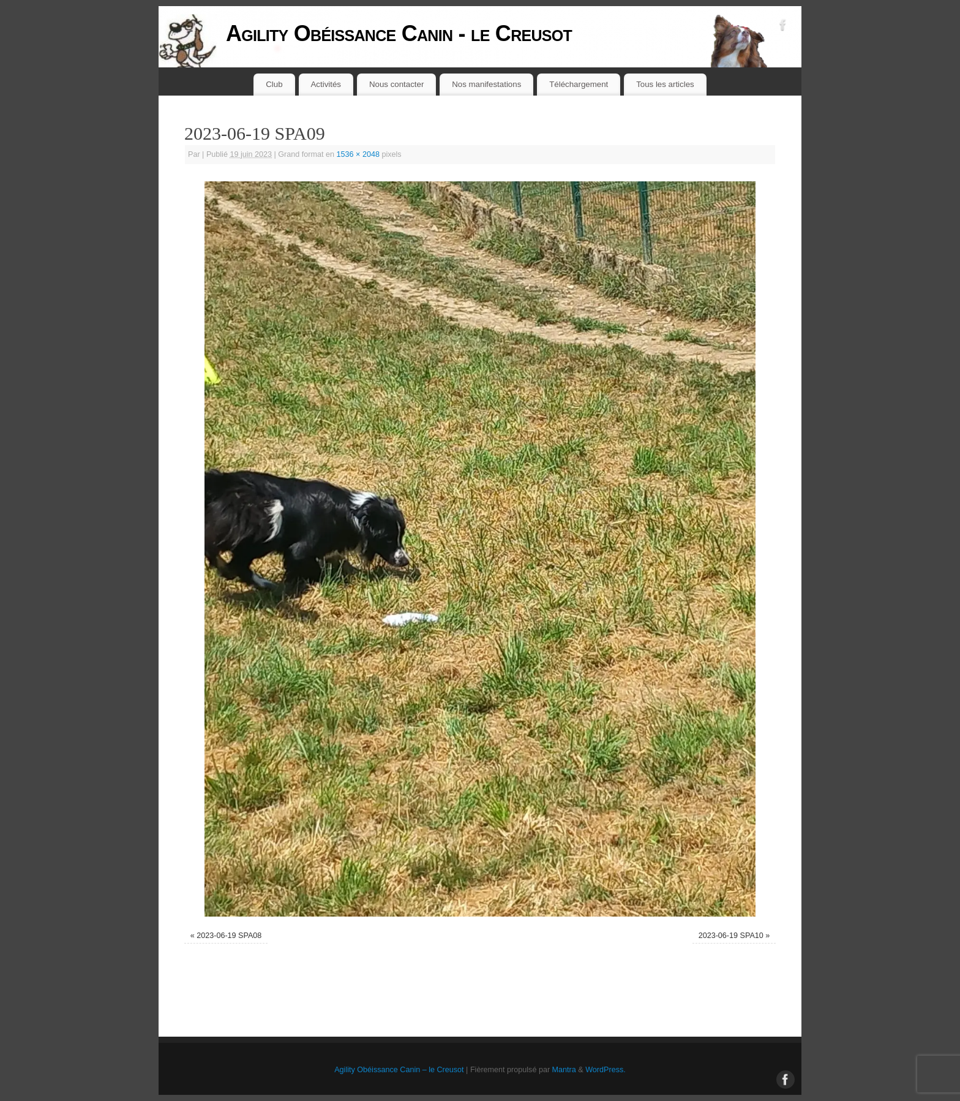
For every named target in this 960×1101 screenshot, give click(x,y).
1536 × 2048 (358, 154)
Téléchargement (578, 84)
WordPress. (605, 1069)
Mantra (564, 1069)
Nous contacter (396, 84)
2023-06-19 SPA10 (731, 935)
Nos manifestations (486, 84)
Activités (326, 84)
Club (274, 84)
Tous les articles (665, 84)
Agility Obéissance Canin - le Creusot (399, 33)
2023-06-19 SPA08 (229, 935)
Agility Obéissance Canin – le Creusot (398, 1069)
